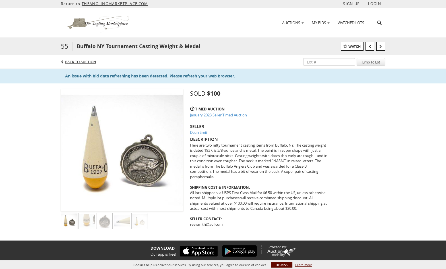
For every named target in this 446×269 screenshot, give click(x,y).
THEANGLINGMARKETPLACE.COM (115, 3)
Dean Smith (200, 132)
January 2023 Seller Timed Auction (218, 115)
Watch (354, 46)
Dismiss (282, 265)
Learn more (303, 265)
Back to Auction (80, 61)
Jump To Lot (371, 62)
